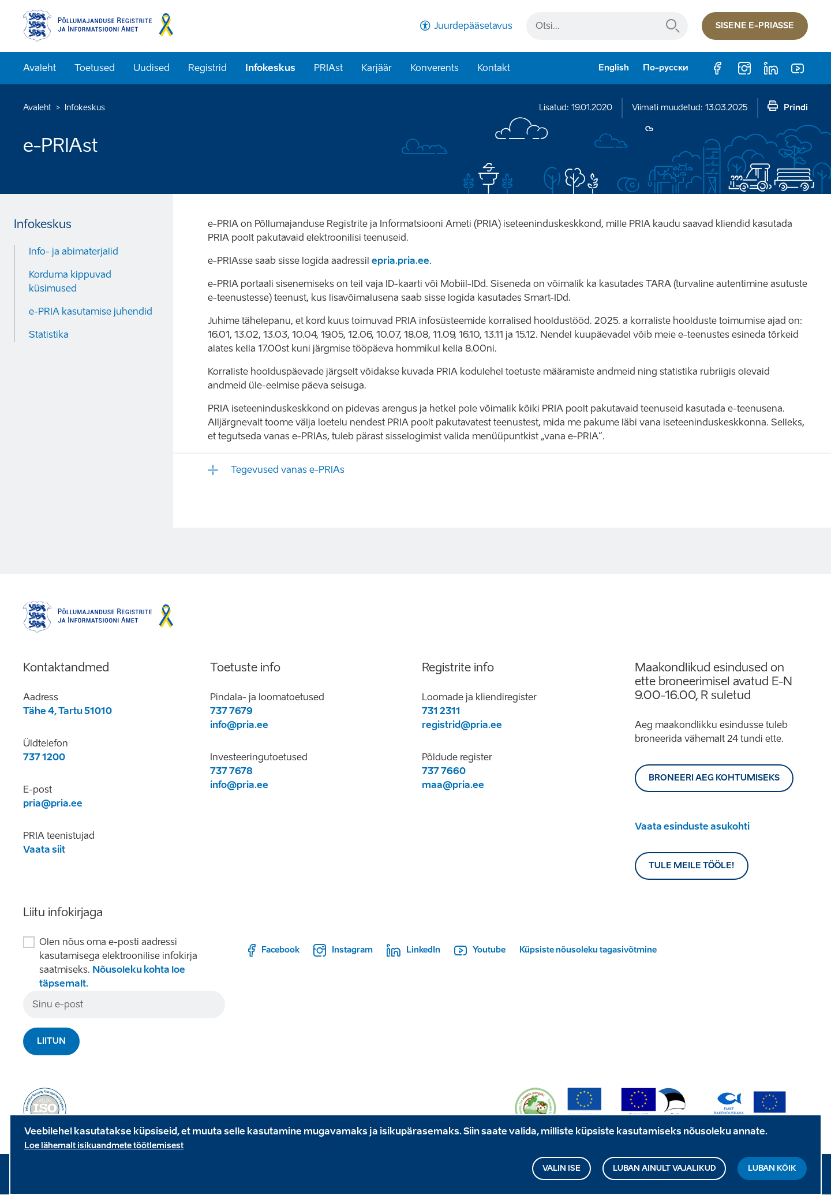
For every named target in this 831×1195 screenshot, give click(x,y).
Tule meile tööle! (692, 866)
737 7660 (444, 770)
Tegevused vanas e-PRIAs (288, 469)
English (613, 68)
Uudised (151, 67)
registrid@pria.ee (462, 724)
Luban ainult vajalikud (664, 1172)
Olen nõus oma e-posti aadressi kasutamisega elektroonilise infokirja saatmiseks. (118, 962)
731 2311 (441, 710)
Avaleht (39, 67)
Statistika (49, 334)
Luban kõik (772, 1172)
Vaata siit (44, 849)
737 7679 (231, 710)
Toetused (94, 67)
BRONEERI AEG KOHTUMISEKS (714, 778)
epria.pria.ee (400, 260)
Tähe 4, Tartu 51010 (67, 710)
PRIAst (328, 67)
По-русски (665, 68)
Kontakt (493, 67)
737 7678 (231, 770)
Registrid (207, 67)
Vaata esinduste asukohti (692, 826)
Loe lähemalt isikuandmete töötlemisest (104, 1150)
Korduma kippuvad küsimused (70, 281)
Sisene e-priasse (755, 26)
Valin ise (561, 1172)
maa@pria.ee (453, 784)
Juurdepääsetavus (473, 25)
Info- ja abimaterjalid (73, 251)
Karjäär (376, 67)
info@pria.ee (239, 724)
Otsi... (673, 26)
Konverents (434, 67)
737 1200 (44, 757)
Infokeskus (270, 67)
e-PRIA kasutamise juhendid (90, 311)
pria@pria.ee (53, 803)
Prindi (796, 108)
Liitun (51, 1041)
